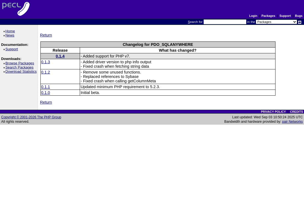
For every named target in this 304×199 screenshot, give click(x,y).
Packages (268, 15)
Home (11, 31)
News (10, 35)
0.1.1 (45, 87)
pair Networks (292, 122)
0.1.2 (45, 72)
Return (46, 35)
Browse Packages (20, 63)
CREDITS (296, 111)
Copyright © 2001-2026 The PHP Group (31, 117)
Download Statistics (22, 71)
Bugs (299, 15)
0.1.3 (45, 62)
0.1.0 (45, 92)
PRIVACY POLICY (273, 111)
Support (285, 15)
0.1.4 (60, 56)
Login (253, 15)
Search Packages (20, 67)
